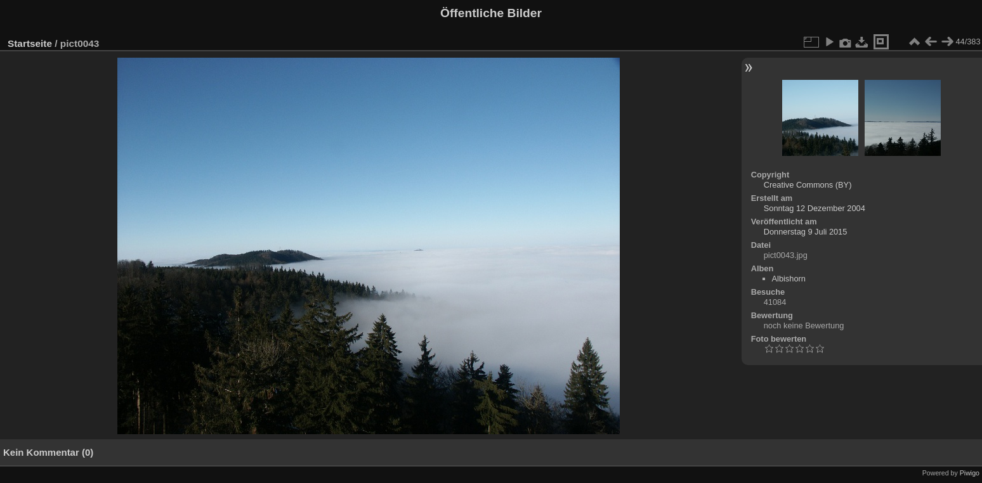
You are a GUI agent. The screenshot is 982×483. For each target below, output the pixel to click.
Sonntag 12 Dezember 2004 (814, 208)
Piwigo (969, 473)
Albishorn (789, 278)
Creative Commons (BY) (808, 185)
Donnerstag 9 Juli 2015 (806, 231)
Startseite (30, 43)
